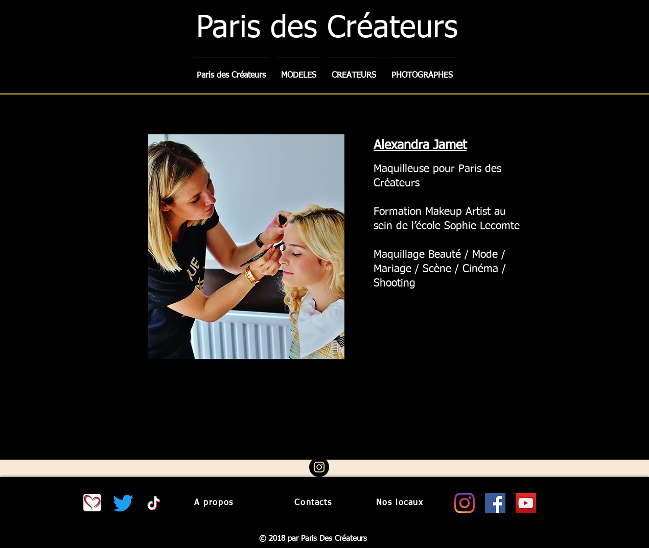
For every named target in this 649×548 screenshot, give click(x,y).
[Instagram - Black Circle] (319, 467)
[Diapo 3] (334, 439)
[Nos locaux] (400, 503)
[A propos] (215, 503)
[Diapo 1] (315, 439)
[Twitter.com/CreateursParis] (123, 503)
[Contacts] (312, 503)
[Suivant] (593, 277)
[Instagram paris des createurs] (464, 503)
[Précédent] (56, 277)
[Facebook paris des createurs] (495, 503)
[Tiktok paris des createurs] (154, 503)
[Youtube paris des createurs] (526, 503)
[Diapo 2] (325, 439)
